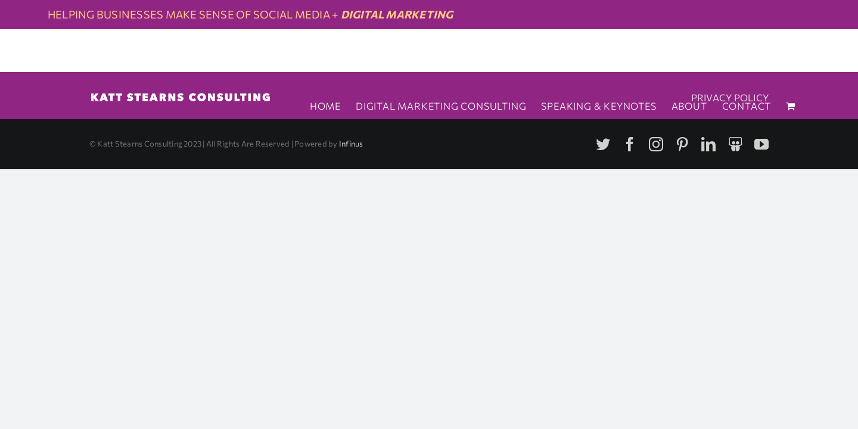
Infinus (351, 143)
